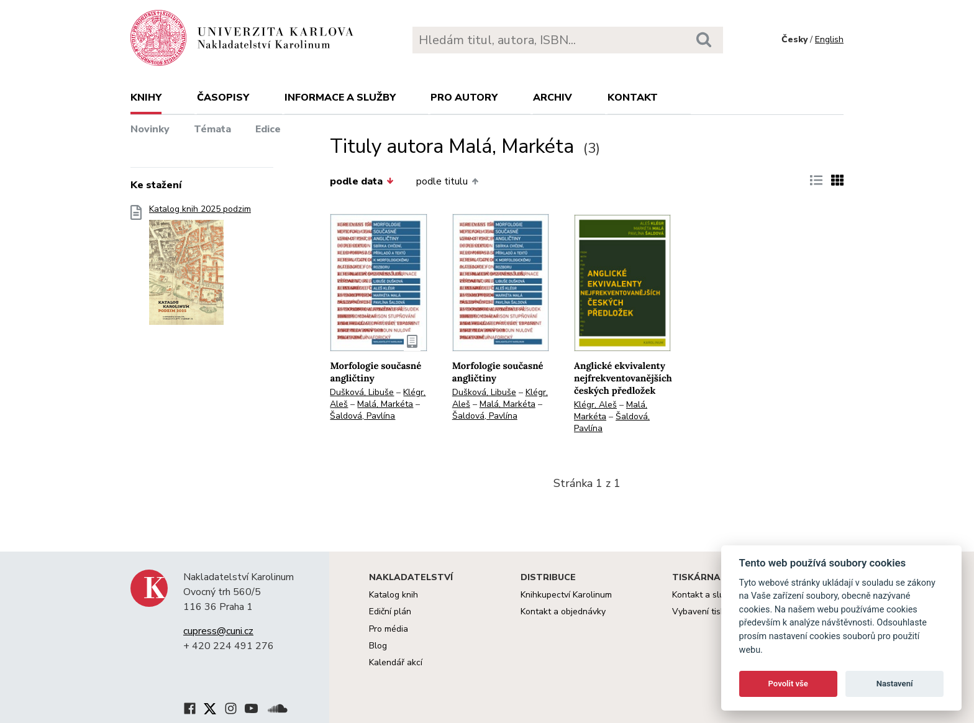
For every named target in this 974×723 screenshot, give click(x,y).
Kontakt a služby (704, 595)
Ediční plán (390, 611)
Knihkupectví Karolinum (566, 595)
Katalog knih (393, 595)
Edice (268, 129)
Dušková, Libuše (362, 392)
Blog (378, 646)
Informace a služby (340, 97)
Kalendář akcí (395, 662)
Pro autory (464, 97)
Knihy (146, 97)
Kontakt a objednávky (563, 611)
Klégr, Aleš (595, 405)
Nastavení (894, 683)
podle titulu (447, 181)
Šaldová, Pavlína (362, 416)
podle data (361, 181)
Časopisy (223, 97)
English (829, 39)
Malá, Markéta (385, 404)
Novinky (150, 129)
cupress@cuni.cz (218, 631)
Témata (212, 129)
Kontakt (633, 97)
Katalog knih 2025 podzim (200, 269)
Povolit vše (788, 683)
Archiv (552, 97)
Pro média (388, 629)
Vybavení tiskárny (707, 611)
